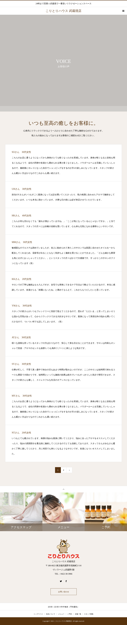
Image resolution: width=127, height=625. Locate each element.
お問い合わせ (63, 592)
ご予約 (69, 614)
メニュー (61, 614)
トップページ (38, 614)
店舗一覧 (78, 614)
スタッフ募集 (88, 614)
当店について (50, 614)
